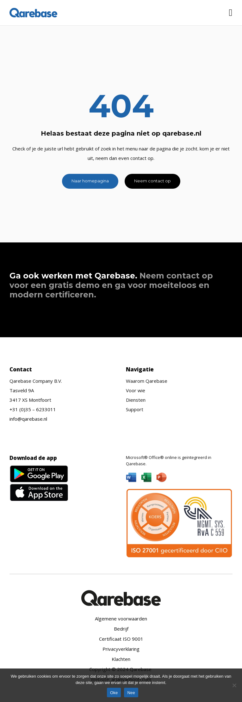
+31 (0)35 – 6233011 (32, 409)
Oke (114, 692)
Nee (131, 692)
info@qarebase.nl (28, 419)
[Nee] (234, 685)
